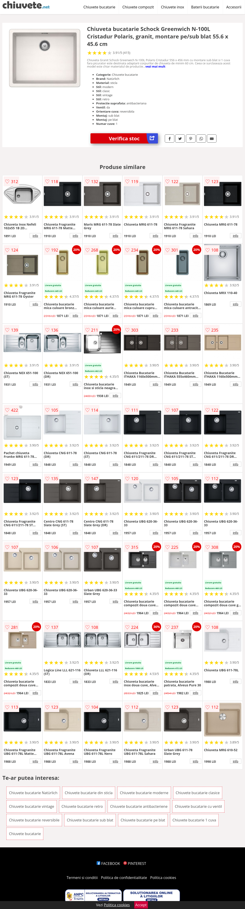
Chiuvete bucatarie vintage (31, 806)
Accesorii (233, 7)
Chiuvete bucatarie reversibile (34, 820)
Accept (141, 904)
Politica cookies (163, 877)
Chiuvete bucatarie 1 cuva (194, 820)
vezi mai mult (155, 66)
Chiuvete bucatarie (99, 7)
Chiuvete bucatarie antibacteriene (139, 806)
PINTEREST (134, 863)
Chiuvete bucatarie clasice (198, 792)
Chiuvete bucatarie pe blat (143, 820)
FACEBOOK (108, 863)
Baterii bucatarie (205, 7)
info (35, 236)
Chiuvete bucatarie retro (82, 806)
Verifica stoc (133, 138)
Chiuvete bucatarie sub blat (90, 820)
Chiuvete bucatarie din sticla (89, 792)
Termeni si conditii (82, 877)
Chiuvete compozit (138, 7)
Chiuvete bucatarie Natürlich (33, 792)
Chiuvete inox (172, 7)
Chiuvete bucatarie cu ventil (198, 806)
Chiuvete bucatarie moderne (144, 792)
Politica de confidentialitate (124, 877)
